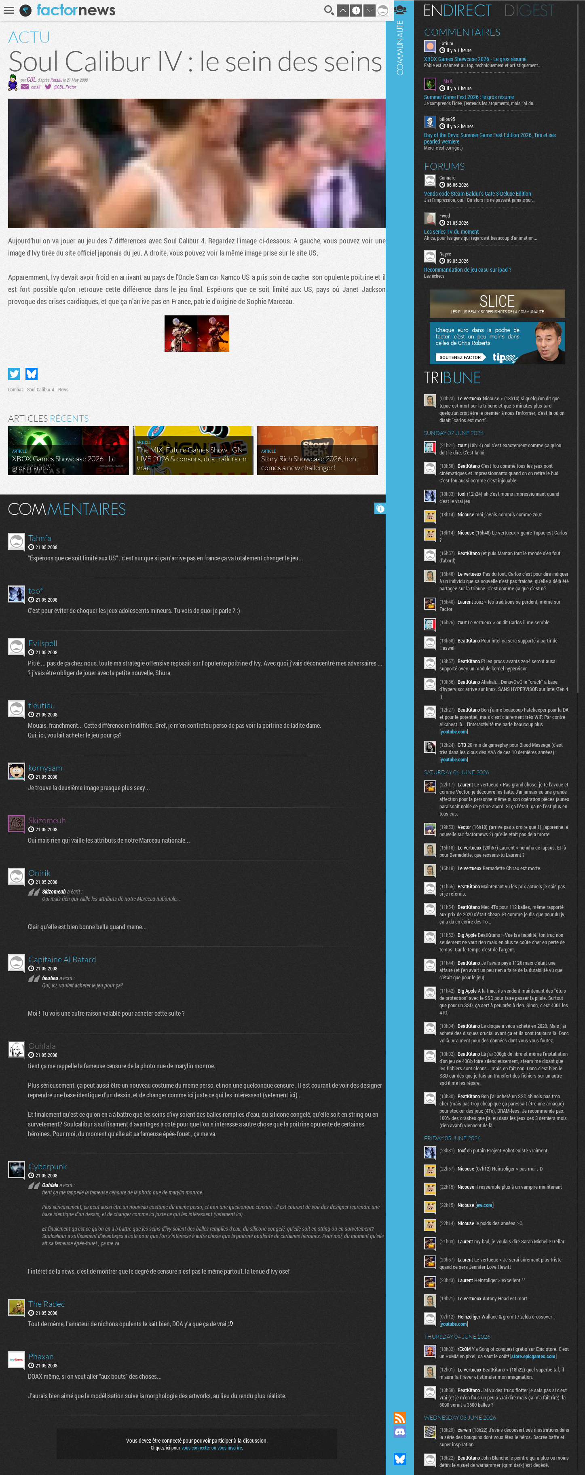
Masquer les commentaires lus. (377, 508)
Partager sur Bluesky (31, 374)
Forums (449, 166)
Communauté (405, 698)
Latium (451, 43)
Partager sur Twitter (14, 374)
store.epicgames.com (468, 1380)
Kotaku (56, 80)
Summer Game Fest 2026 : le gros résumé (474, 97)
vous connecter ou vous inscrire (210, 1447)
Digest (535, 10)
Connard (453, 177)
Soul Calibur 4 (40, 389)
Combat (15, 389)
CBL (31, 79)
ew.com (490, 1219)
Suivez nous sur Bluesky (405, 1459)
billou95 (452, 119)
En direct (463, 10)
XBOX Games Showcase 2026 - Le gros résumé (480, 59)
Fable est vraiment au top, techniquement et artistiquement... (488, 65)
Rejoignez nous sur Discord (405, 1432)
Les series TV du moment (456, 231)
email (35, 87)
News (63, 389)
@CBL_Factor (65, 87)
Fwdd (450, 215)
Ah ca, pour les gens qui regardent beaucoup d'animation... (486, 237)
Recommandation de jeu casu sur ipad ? (473, 269)
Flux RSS (405, 1418)
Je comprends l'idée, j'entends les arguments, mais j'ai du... (485, 103)
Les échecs (439, 275)
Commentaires (467, 31)
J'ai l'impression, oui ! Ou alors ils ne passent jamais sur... (485, 199)
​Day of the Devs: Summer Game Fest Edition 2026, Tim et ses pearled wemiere (495, 137)
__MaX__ (453, 81)
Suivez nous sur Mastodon (405, 1445)
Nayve (450, 253)
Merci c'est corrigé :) (448, 147)
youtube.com (459, 738)
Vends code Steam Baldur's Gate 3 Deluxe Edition (482, 193)
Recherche (327, 10)
